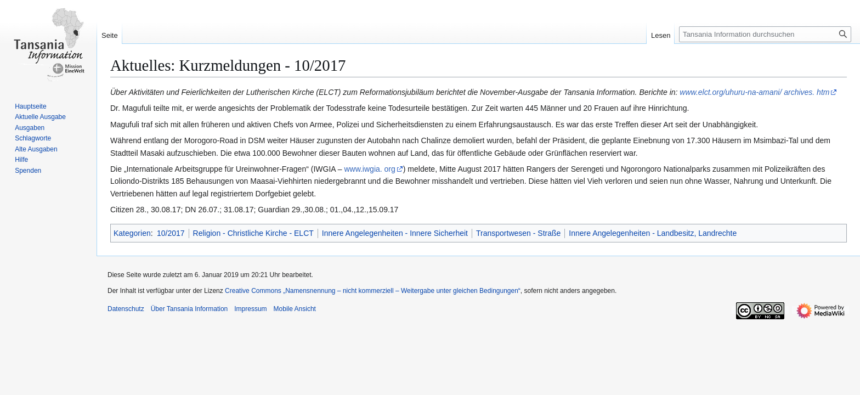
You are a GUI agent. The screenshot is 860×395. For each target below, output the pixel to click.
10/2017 (171, 233)
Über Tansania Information (189, 309)
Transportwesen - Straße (518, 233)
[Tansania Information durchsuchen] (765, 34)
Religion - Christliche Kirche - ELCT (253, 233)
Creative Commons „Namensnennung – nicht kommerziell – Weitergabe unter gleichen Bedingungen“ (372, 291)
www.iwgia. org (369, 169)
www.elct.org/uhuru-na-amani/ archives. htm (754, 92)
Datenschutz (126, 309)
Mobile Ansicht (295, 309)
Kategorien (132, 233)
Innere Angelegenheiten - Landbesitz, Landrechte (653, 233)
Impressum (250, 309)
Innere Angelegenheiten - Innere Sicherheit (395, 233)
